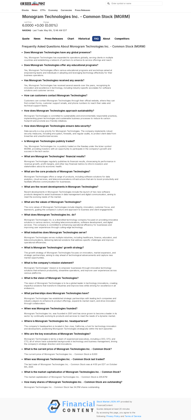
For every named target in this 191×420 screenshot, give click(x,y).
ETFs (42, 10)
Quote (26, 38)
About (106, 38)
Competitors (122, 38)
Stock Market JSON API (108, 401)
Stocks (25, 10)
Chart (70, 38)
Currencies (66, 10)
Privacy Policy (113, 416)
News (34, 10)
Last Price (28, 22)
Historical (84, 38)
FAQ (96, 38)
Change (46, 22)
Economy (53, 10)
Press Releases (82, 10)
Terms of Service (133, 416)
